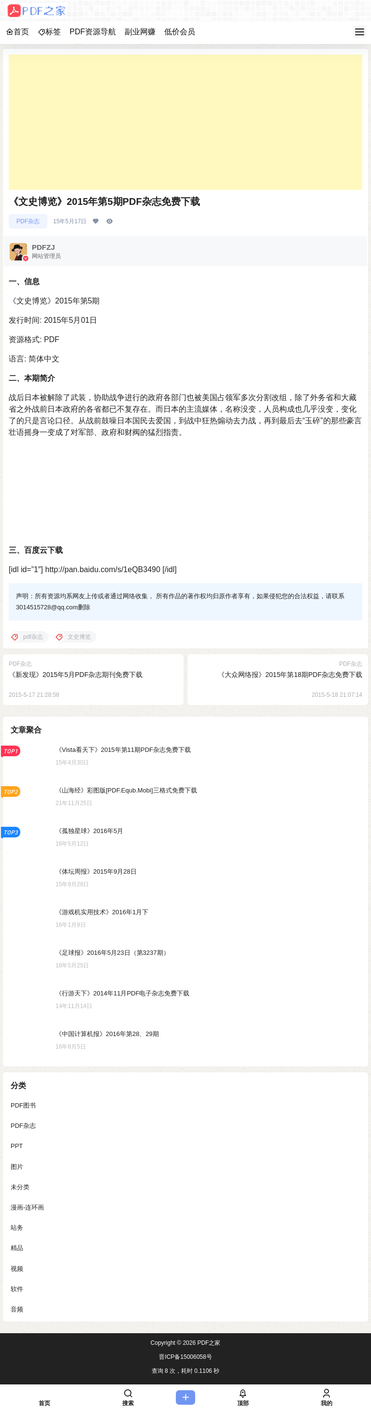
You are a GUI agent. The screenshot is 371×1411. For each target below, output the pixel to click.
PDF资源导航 (93, 32)
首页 (17, 32)
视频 (17, 1268)
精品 (17, 1248)
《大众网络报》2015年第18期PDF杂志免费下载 (290, 674)
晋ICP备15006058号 (185, 1356)
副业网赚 (140, 32)
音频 (17, 1309)
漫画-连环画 (27, 1207)
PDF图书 (23, 1105)
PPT (17, 1146)
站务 (17, 1227)
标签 (49, 32)
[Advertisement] (185, 122)
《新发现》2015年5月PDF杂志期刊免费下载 (76, 674)
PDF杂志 (28, 221)
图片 (17, 1166)
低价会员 (179, 32)
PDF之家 (208, 1342)
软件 (17, 1289)
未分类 (20, 1187)
